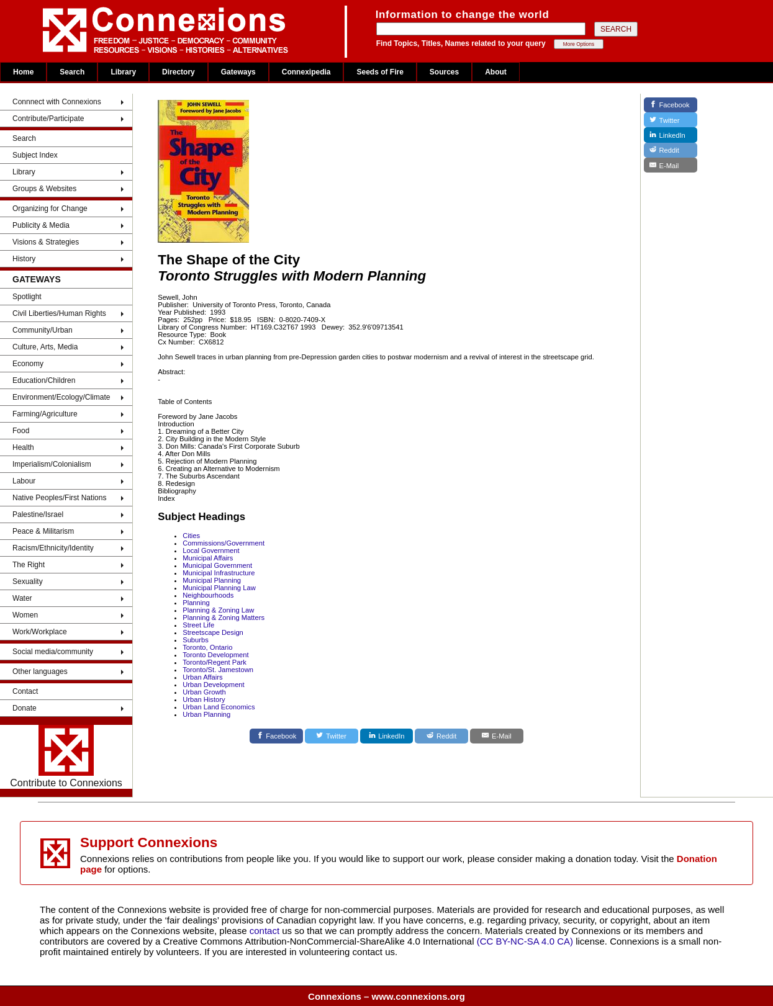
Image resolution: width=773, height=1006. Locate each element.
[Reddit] (441, 736)
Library (123, 72)
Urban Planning (206, 714)
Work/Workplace (39, 631)
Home (23, 72)
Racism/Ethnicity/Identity (53, 548)
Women (25, 615)
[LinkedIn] (387, 736)
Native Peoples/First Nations (59, 497)
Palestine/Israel (37, 514)
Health (23, 447)
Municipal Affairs (208, 558)
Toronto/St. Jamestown (218, 669)
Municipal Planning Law (219, 587)
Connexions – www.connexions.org (386, 996)
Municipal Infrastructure (219, 573)
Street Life (198, 625)
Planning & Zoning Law (218, 610)
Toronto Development (215, 654)
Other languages (40, 671)
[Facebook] (276, 736)
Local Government (211, 550)
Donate (24, 708)
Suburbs (196, 640)
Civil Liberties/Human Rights (59, 313)
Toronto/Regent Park (214, 662)
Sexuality (27, 581)
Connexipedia (306, 72)
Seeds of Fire (379, 72)
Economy (27, 363)
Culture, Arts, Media (45, 347)
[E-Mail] (496, 736)
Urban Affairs (202, 677)
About (496, 72)
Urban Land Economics (219, 707)
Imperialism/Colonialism (51, 464)
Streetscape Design (213, 632)
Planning (196, 602)
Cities (191, 535)
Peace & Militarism (43, 531)
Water (22, 598)
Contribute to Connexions (66, 756)
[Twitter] (331, 736)
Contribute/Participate (48, 118)
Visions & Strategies (45, 242)
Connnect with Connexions (56, 101)
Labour (23, 481)
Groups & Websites (44, 188)
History (23, 258)
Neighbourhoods (208, 595)
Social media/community (52, 651)
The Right (28, 564)
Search (72, 72)
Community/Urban (42, 330)
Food (20, 430)
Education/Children (43, 380)
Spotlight (27, 296)
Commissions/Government (223, 543)
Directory (178, 72)
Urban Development (214, 684)
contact (266, 930)
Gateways (238, 72)
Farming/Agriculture (45, 414)
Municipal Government (217, 565)
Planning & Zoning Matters (223, 617)
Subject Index (35, 155)
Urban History (204, 699)
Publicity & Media (41, 225)
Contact (25, 691)
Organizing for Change (50, 208)
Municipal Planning (212, 580)
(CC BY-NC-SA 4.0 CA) (525, 941)
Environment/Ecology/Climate (61, 397)
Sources (444, 72)
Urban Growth (204, 692)
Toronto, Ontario (207, 647)
